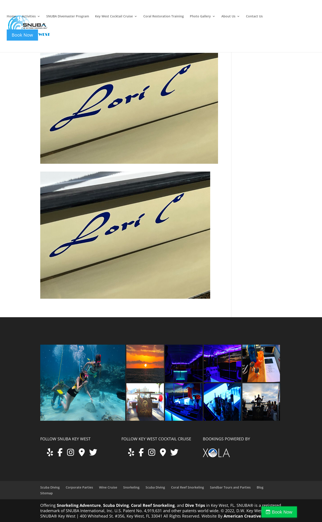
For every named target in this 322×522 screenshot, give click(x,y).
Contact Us (254, 16)
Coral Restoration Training (163, 16)
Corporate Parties (79, 487)
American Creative (242, 516)
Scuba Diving (50, 487)
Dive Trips (195, 505)
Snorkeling (131, 487)
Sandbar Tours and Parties (230, 487)
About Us (228, 16)
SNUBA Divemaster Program (67, 16)
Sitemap (46, 493)
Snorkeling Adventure (79, 505)
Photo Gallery (200, 16)
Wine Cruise (108, 487)
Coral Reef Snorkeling (187, 487)
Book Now (302, 512)
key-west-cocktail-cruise (280, 10)
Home (11, 16)
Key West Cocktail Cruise (114, 16)
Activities (29, 16)
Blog (260, 487)
